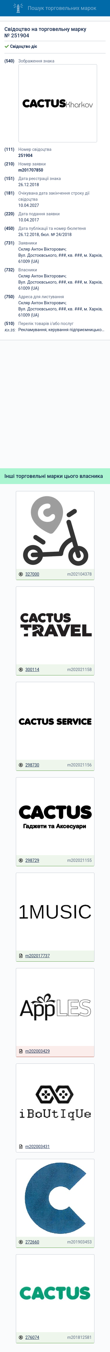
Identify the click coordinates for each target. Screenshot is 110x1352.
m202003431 (34, 1146)
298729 (28, 860)
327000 (28, 574)
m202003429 (34, 1051)
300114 (28, 669)
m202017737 (34, 955)
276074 (28, 1337)
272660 (28, 1242)
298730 (28, 765)
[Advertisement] (55, 404)
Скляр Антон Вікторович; (42, 249)
